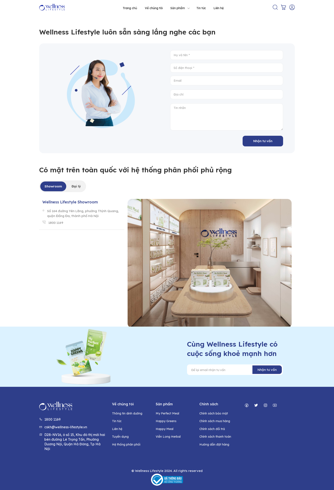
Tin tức (201, 8)
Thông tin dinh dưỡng (127, 413)
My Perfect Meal (167, 413)
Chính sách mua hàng (214, 421)
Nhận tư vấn (262, 141)
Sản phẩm (180, 8)
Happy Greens (166, 421)
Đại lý (76, 186)
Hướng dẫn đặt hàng (214, 444)
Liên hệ (218, 8)
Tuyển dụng (120, 437)
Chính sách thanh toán (215, 437)
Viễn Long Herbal (168, 437)
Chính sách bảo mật (213, 413)
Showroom (53, 186)
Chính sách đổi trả (212, 429)
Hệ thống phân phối (126, 444)
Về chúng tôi (154, 8)
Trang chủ (130, 8)
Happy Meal (164, 429)
